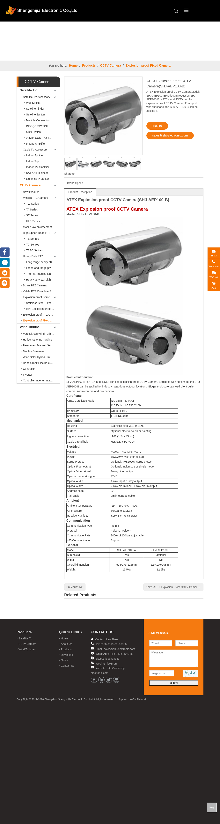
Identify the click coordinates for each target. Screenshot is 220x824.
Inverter (27, 374)
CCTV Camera (110, 65)
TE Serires (32, 238)
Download (67, 654)
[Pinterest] (5, 283)
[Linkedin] (101, 680)
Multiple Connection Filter (41, 120)
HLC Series (33, 221)
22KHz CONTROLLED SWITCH (43, 137)
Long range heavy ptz (39, 262)
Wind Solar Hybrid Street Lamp (41, 357)
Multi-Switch (33, 132)
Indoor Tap (32, 161)
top (212, 807)
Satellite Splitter (35, 114)
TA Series (32, 209)
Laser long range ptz (38, 267)
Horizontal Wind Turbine (37, 339)
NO (81, 587)
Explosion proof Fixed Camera (148, 65)
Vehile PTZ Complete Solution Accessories (41, 291)
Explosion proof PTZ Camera (40, 314)
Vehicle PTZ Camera (35, 197)
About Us (66, 643)
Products (89, 65)
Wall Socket (33, 102)
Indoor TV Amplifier (37, 167)
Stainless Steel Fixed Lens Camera (43, 303)
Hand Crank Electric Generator (41, 362)
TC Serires (32, 244)
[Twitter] (109, 680)
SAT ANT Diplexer (37, 172)
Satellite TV (28, 90)
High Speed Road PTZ (36, 232)
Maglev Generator (34, 351)
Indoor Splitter (34, 155)
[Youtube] (116, 680)
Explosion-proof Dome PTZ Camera (41, 297)
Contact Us (67, 665)
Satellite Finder (35, 108)
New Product (31, 192)
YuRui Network (138, 699)
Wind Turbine (30, 327)
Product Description (80, 192)
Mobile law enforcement (37, 227)
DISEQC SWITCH (37, 126)
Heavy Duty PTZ (33, 256)
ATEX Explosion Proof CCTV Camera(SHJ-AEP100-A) (186, 587)
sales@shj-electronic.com (170, 135)
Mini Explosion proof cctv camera (43, 308)
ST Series (32, 215)
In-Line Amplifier (36, 143)
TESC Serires (34, 250)
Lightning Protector (37, 178)
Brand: (71, 183)
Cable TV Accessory (35, 149)
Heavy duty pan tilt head (40, 279)
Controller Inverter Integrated (40, 380)
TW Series (32, 203)
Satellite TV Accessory (36, 97)
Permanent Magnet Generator (41, 345)
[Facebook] (94, 680)
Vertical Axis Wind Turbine (39, 333)
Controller (29, 368)
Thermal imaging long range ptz (43, 273)
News (64, 660)
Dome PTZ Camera (35, 285)
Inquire (157, 125)
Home (73, 65)
